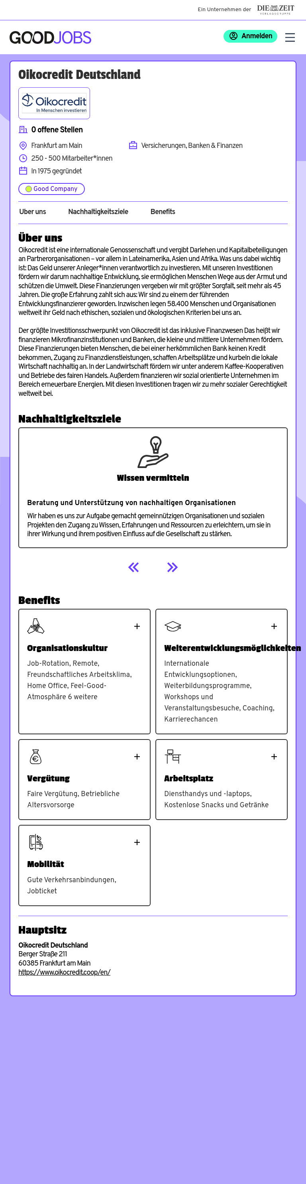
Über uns (32, 212)
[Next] (172, 567)
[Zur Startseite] (50, 37)
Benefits (162, 212)
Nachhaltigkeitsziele (98, 212)
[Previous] (134, 567)
